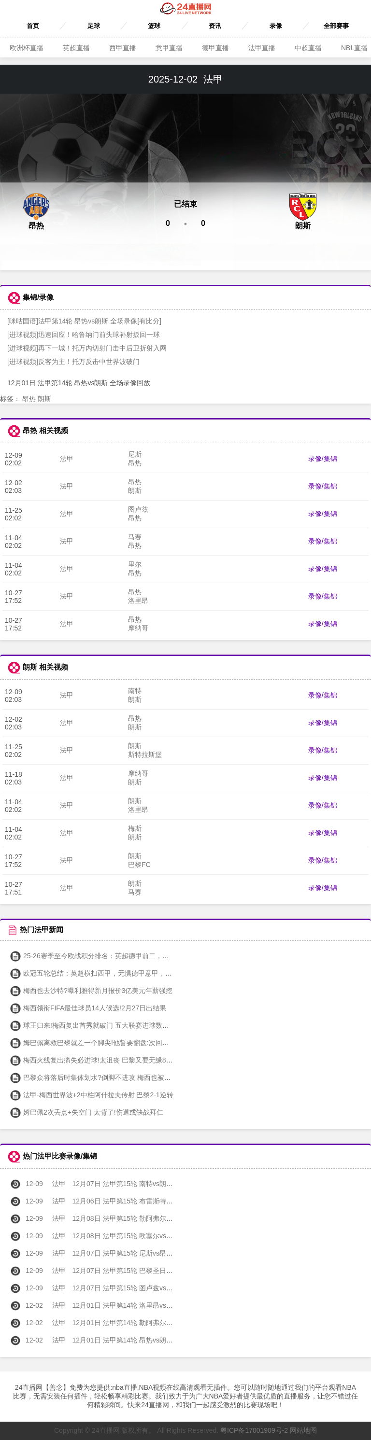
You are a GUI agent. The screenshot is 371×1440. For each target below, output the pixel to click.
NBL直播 (354, 48)
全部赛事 (336, 25)
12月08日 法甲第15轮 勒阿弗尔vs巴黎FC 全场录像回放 (124, 1218)
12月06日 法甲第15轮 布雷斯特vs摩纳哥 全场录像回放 (123, 1201)
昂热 (29, 399)
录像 (276, 25)
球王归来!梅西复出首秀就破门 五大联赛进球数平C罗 (95, 1025)
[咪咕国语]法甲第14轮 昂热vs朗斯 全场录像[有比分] (84, 321)
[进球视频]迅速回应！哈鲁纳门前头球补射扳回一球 (83, 334)
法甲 (66, 458)
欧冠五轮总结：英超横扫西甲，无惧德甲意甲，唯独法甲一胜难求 (114, 973)
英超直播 (76, 48)
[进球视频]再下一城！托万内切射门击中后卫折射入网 (87, 348)
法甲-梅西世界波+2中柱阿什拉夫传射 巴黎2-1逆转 (91, 1095)
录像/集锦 (322, 458)
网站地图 (303, 1430)
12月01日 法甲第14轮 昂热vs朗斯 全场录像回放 (112, 1340)
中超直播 (308, 48)
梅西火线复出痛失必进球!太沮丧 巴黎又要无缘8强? (93, 1060)
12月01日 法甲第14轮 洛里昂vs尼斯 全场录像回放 (116, 1305)
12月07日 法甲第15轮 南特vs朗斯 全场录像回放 (112, 1184)
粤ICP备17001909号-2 (254, 1430)
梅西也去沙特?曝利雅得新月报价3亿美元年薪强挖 (91, 990)
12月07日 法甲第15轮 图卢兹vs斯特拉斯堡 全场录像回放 (126, 1288)
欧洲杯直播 (26, 48)
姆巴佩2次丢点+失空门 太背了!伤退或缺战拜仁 (86, 1112)
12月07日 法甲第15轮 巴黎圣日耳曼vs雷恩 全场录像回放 (126, 1270)
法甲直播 (261, 48)
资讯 (215, 25)
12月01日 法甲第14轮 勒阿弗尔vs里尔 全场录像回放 (119, 1323)
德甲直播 (215, 48)
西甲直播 (122, 48)
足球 (93, 25)
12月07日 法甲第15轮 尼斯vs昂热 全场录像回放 (112, 1253)
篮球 (154, 25)
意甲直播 (169, 48)
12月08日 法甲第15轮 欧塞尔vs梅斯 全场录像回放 (116, 1236)
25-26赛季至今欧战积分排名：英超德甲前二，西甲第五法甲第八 (113, 956)
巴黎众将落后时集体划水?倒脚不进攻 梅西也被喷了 (94, 1077)
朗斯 (44, 399)
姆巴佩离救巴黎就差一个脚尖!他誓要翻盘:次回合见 (93, 1043)
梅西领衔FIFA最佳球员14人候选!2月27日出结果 (88, 1008)
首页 (33, 25)
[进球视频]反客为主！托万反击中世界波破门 (73, 361)
